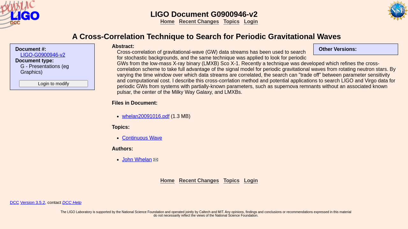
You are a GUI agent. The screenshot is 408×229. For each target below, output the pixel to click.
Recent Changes (199, 21)
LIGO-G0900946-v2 (42, 55)
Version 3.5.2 (32, 202)
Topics (231, 21)
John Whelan (137, 159)
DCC (14, 202)
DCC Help (72, 202)
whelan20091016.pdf (146, 116)
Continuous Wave (142, 138)
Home (167, 21)
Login (251, 21)
